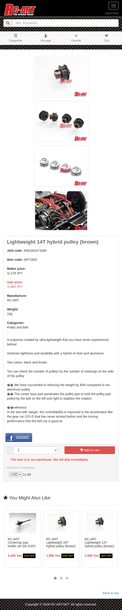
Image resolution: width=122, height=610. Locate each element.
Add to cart (89, 450)
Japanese (112, 13)
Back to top (111, 593)
